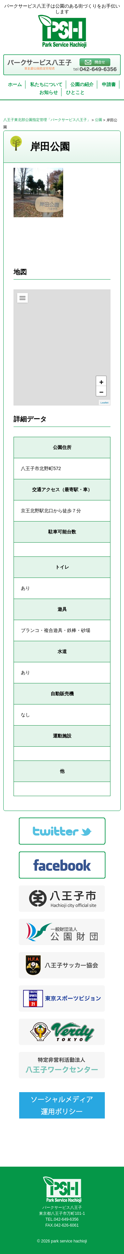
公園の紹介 (82, 84)
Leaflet (104, 403)
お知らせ (48, 92)
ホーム (15, 84)
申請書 (109, 84)
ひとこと (75, 92)
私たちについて (46, 84)
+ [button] (101, 382)
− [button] (101, 392)
